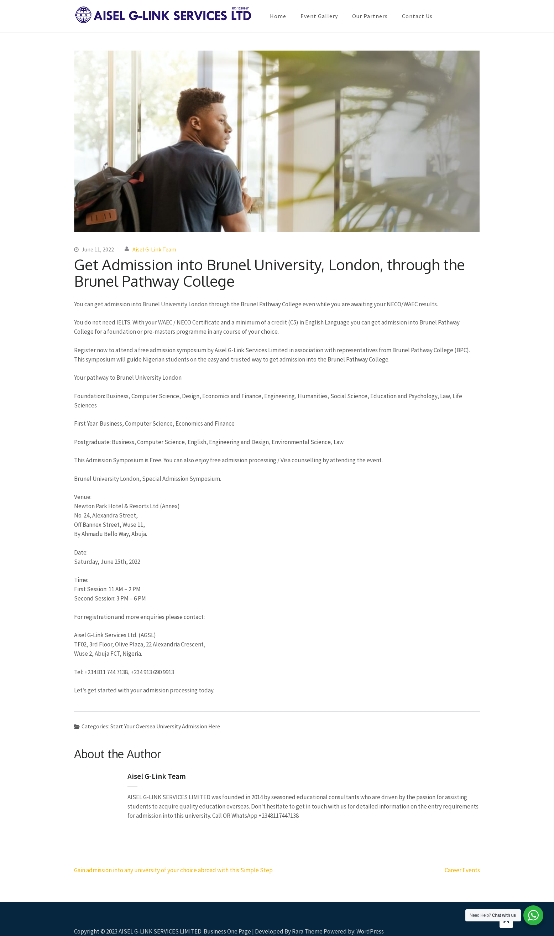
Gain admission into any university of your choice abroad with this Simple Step (173, 870)
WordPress (370, 931)
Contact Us (417, 16)
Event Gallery (319, 16)
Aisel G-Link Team (154, 249)
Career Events (462, 870)
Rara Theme (307, 931)
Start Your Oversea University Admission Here (165, 726)
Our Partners (370, 16)
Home (278, 16)
